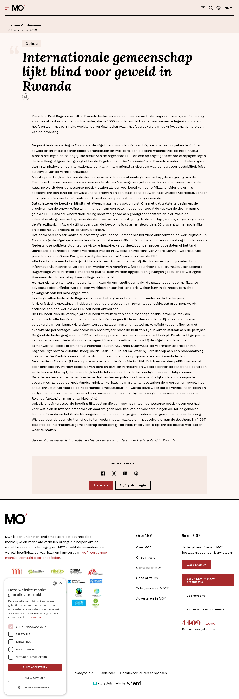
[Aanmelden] (218, 8)
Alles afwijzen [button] (35, 678)
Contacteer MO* (149, 568)
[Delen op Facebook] (103, 473)
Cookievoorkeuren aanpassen (143, 673)
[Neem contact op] (203, 8)
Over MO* (143, 547)
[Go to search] (210, 8)
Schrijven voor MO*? (152, 588)
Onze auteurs (147, 578)
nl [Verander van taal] (228, 8)
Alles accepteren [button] (35, 667)
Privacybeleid (82, 673)
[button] (35, 688)
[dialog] (35, 636)
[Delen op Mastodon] (136, 473)
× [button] (60, 583)
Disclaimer (106, 673)
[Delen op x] (114, 473)
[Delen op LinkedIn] (125, 473)
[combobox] (55, 583)
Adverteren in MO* (151, 598)
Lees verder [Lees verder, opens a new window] (33, 617)
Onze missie (145, 557)
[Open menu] (7, 8)
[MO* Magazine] (18, 8)
